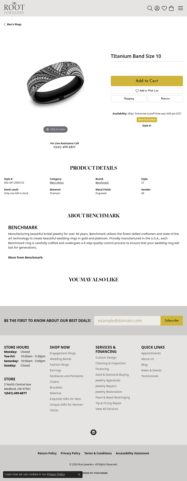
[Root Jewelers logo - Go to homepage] (14, 8)
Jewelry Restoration (109, 392)
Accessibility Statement (132, 453)
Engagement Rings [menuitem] (63, 353)
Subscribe (172, 320)
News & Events (151, 370)
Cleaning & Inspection (111, 363)
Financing (102, 369)
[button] (150, 8)
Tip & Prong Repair (108, 403)
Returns (165, 99)
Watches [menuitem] (56, 393)
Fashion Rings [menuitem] (59, 365)
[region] (55, 83)
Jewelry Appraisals (108, 380)
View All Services (107, 409)
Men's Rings (14, 24)
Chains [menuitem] (54, 382)
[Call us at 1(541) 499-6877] (15, 393)
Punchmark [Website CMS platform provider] (101, 473)
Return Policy (47, 453)
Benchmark (102, 182)
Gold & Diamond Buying (112, 374)
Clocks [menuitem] (54, 410)
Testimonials (149, 376)
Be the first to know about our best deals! (47, 320)
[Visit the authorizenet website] (93, 432)
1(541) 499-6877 (64, 147)
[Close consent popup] (79, 474)
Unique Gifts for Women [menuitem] (66, 404)
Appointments (151, 353)
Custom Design (106, 357)
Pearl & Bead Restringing (113, 397)
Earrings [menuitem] (55, 370)
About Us (147, 359)
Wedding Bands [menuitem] (61, 359)
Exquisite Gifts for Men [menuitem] (65, 399)
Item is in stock (146, 119)
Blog (144, 365)
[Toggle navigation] (180, 8)
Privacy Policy (70, 453)
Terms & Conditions (98, 453)
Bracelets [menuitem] (56, 387)
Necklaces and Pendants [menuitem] (66, 376)
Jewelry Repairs (106, 386)
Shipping (129, 99)
